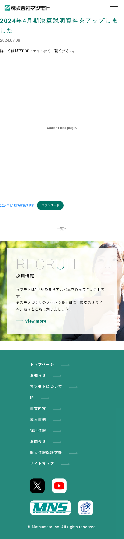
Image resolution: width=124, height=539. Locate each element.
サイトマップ (50, 464)
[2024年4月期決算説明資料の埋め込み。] (62, 128)
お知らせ (46, 375)
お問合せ (46, 441)
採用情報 (46, 430)
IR (40, 397)
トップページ (50, 364)
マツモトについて (54, 386)
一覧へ (62, 229)
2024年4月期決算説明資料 (17, 205)
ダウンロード (50, 205)
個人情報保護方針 (54, 453)
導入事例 (46, 419)
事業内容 (46, 408)
